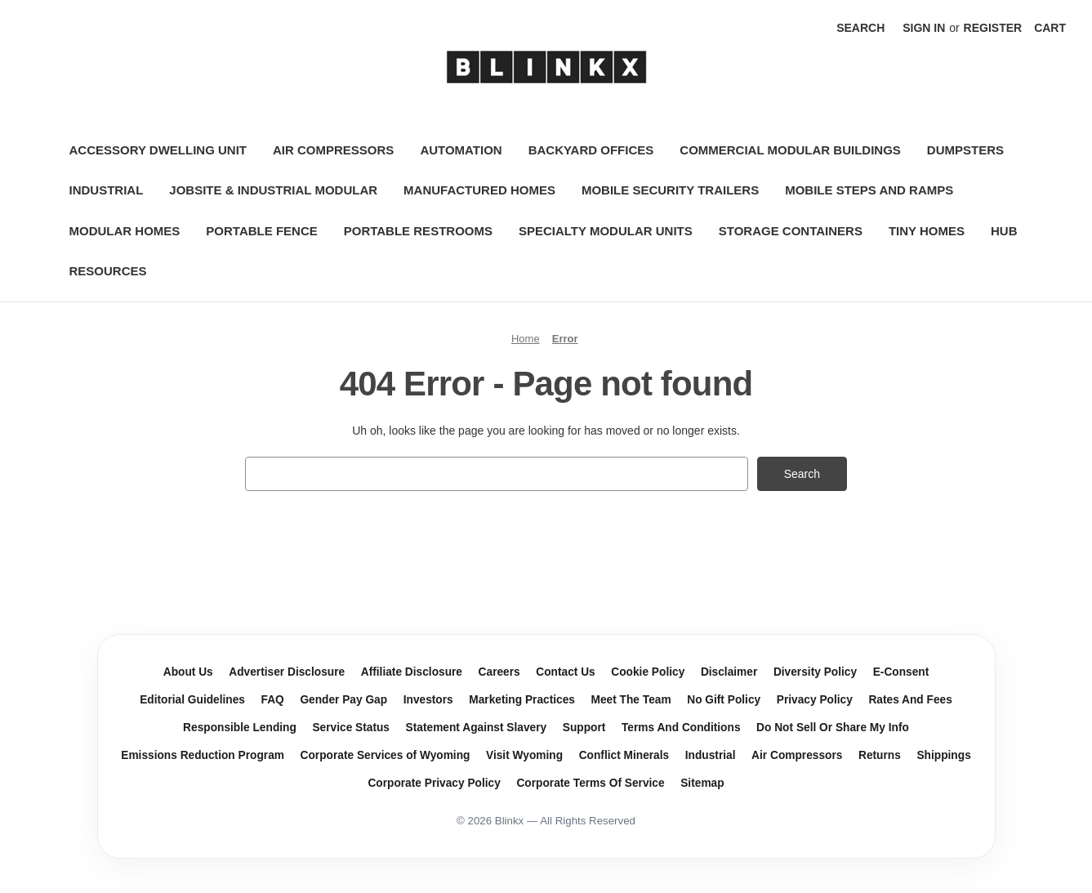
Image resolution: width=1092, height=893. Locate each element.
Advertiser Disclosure (287, 672)
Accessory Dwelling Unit (158, 150)
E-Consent (901, 672)
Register (993, 27)
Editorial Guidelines (192, 700)
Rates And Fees (910, 700)
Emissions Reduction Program (202, 755)
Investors (428, 700)
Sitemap (702, 783)
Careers (499, 672)
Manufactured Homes (479, 190)
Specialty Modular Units (606, 231)
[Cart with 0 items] (1050, 28)
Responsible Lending (239, 727)
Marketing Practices (522, 700)
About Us (188, 672)
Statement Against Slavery (476, 727)
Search (860, 27)
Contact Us (565, 672)
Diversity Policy (815, 672)
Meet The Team (631, 700)
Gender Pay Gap (343, 700)
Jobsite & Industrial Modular (273, 190)
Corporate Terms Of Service (590, 783)
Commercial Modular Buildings (790, 150)
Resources (108, 271)
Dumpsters (965, 150)
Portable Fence (261, 231)
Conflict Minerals (624, 755)
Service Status (351, 727)
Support (584, 727)
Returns (879, 755)
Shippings (943, 755)
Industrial (106, 190)
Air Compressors (333, 150)
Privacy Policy (815, 700)
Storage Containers (790, 231)
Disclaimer (729, 672)
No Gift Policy (723, 700)
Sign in (924, 27)
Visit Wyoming (524, 755)
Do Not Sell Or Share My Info (832, 727)
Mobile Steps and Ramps (869, 190)
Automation (460, 150)
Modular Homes (125, 231)
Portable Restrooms (418, 231)
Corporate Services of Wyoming (385, 755)
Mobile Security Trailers (670, 190)
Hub (1004, 231)
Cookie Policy (647, 672)
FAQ (272, 700)
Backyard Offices (591, 150)
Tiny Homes (927, 231)
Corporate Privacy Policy (434, 783)
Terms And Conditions (681, 727)
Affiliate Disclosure (411, 672)
